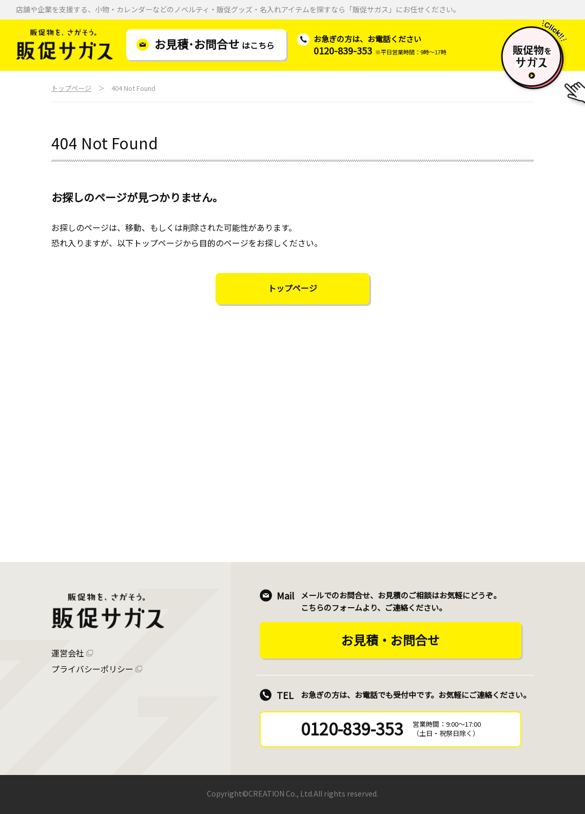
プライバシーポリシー (92, 669)
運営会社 (67, 653)
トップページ (71, 88)
